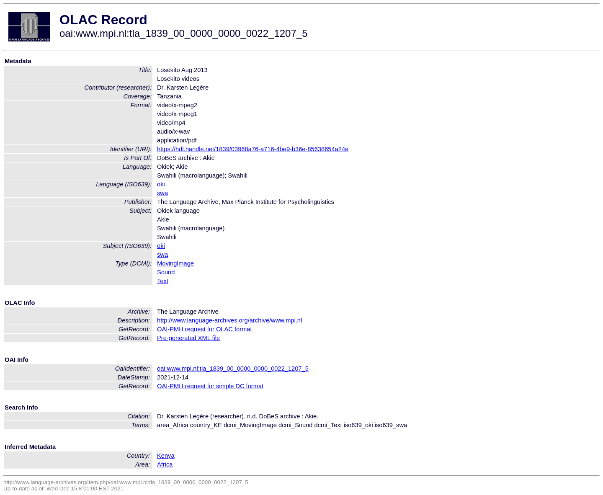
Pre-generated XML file (188, 338)
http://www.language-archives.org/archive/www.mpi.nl (229, 320)
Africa (165, 464)
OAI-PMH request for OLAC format (204, 329)
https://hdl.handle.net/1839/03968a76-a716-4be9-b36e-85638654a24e (252, 149)
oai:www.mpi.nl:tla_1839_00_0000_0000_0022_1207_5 (233, 368)
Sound (166, 272)
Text (162, 281)
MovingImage (175, 263)
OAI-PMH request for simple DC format (210, 386)
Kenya (166, 455)
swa (162, 193)
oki (161, 184)
